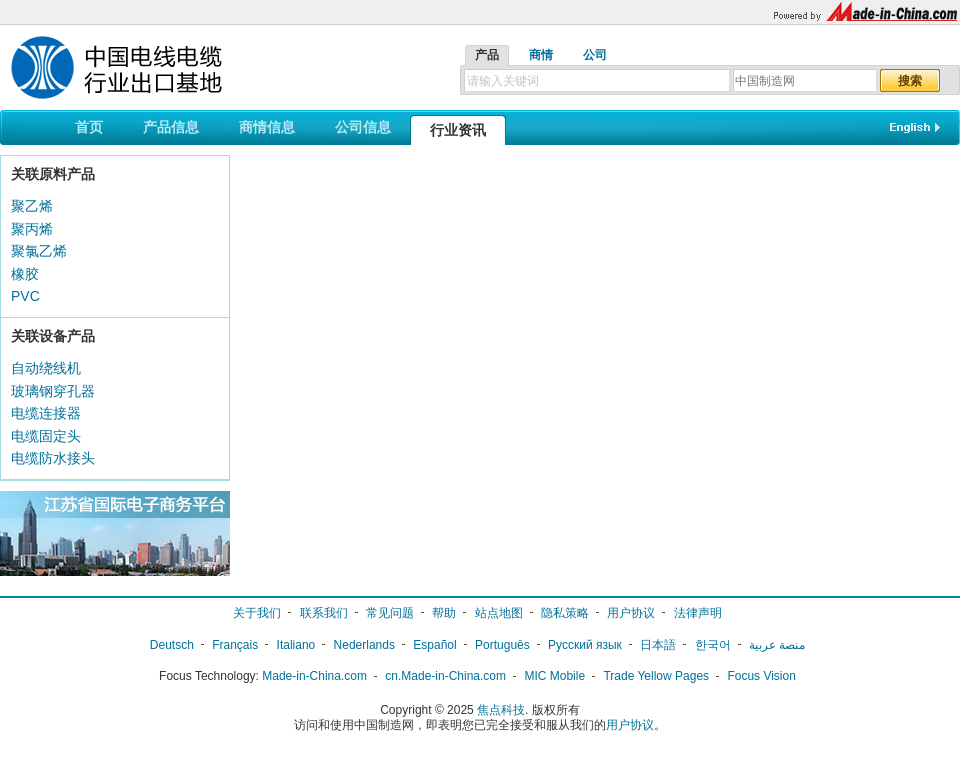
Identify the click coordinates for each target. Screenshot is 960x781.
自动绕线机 (46, 368)
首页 (89, 127)
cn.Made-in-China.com (445, 676)
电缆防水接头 (53, 458)
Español (434, 645)
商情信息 (267, 127)
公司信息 (363, 127)
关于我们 (257, 613)
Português (502, 645)
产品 (487, 55)
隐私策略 (565, 613)
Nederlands (364, 645)
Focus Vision (761, 676)
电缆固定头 (46, 436)
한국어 (713, 645)
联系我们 (324, 613)
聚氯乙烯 (39, 251)
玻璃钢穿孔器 (53, 391)
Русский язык (585, 645)
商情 (541, 55)
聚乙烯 (32, 206)
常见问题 (390, 613)
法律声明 (698, 613)
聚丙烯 (32, 229)
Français (235, 645)
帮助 (444, 613)
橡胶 (25, 274)
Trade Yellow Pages (656, 676)
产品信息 (171, 127)
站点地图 (499, 613)
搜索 (910, 81)
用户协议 (631, 613)
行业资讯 (458, 130)
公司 (595, 55)
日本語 (658, 645)
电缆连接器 (46, 413)
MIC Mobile (554, 676)
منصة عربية (777, 645)
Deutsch (172, 645)
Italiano (296, 645)
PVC (25, 296)
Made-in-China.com (314, 676)
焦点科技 (501, 710)
